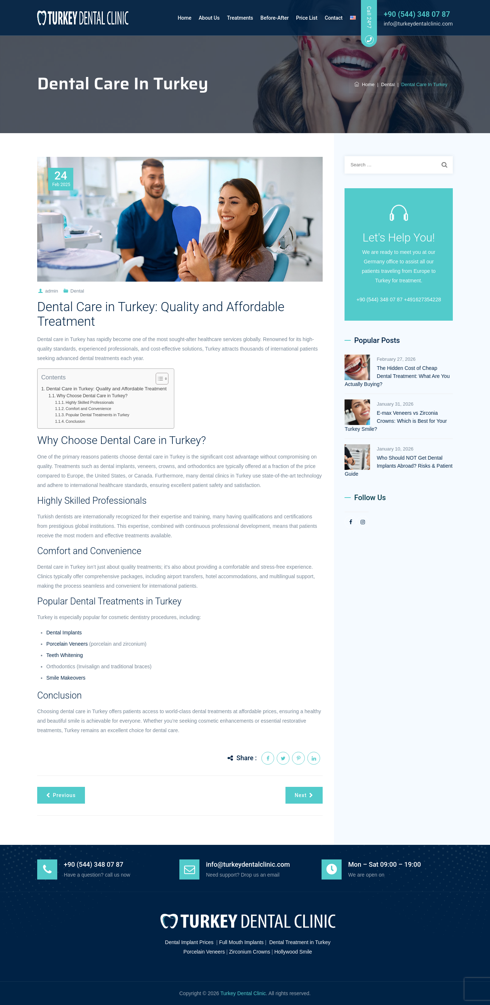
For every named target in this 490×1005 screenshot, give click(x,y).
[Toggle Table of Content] (158, 378)
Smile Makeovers (65, 678)
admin (51, 291)
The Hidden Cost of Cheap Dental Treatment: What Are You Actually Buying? (397, 376)
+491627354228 (422, 299)
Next (304, 795)
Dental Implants (64, 632)
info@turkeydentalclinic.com (418, 23)
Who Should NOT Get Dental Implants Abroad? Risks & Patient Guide (398, 466)
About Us (203, 18)
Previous (61, 795)
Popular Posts (377, 340)
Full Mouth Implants (241, 942)
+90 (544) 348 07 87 (417, 14)
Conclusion (75, 421)
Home (179, 18)
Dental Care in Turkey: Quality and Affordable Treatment (106, 388)
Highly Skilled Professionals (90, 402)
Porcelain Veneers (67, 644)
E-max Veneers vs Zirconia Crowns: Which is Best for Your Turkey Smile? (396, 421)
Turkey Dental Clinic (243, 993)
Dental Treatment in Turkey (299, 942)
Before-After (269, 18)
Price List (301, 18)
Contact (328, 18)
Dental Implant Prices (189, 942)
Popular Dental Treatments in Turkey (97, 415)
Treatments (234, 18)
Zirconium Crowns (249, 952)
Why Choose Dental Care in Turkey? (92, 395)
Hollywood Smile (293, 952)
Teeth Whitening (64, 655)
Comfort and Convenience (88, 408)
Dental (77, 291)
